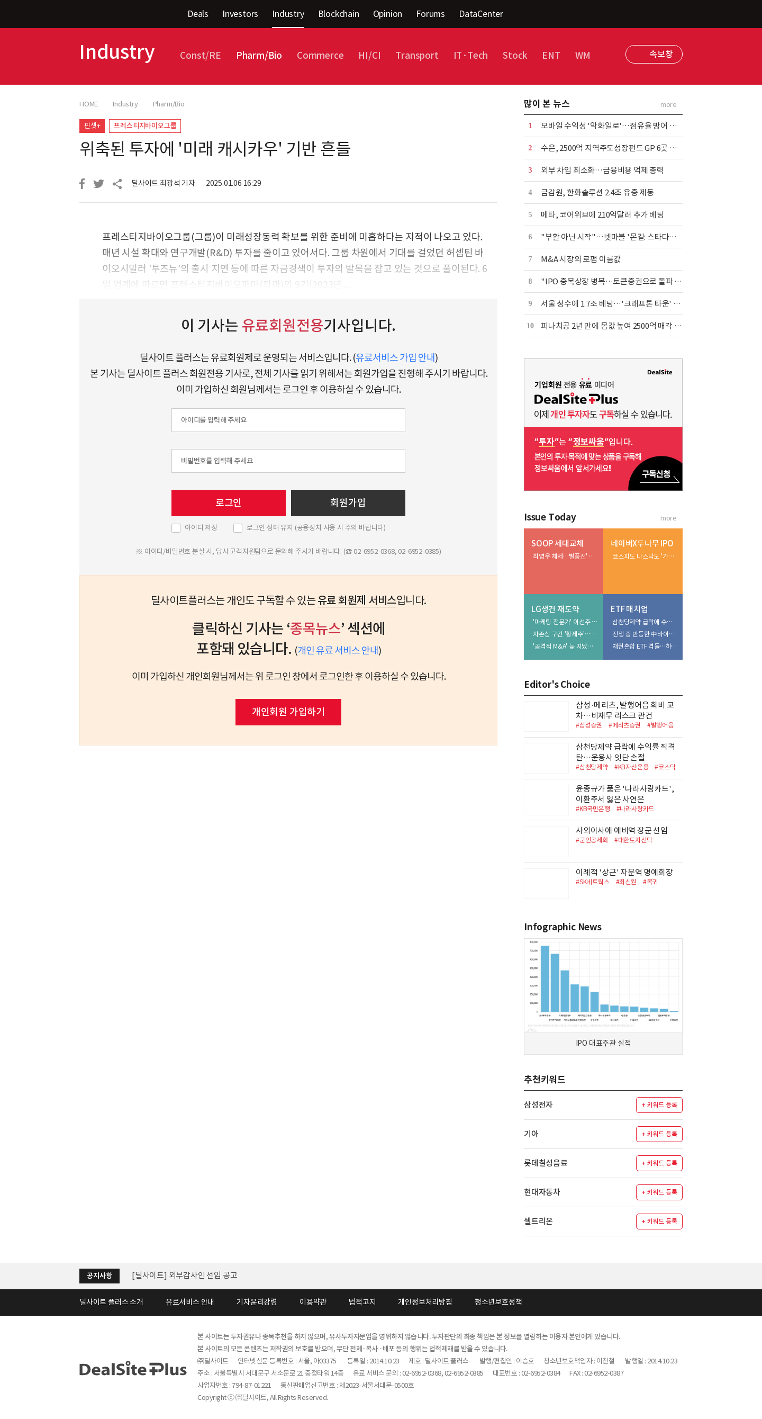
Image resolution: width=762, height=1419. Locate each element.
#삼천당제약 (592, 767)
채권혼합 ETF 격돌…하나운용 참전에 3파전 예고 (645, 646)
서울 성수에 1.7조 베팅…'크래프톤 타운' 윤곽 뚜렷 (622, 304)
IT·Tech (470, 55)
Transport (416, 55)
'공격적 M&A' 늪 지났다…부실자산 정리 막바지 (565, 646)
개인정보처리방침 (425, 1302)
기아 (531, 1134)
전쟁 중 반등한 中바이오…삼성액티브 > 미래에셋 (645, 634)
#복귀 (650, 882)
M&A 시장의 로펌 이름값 (581, 259)
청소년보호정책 (498, 1302)
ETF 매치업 (629, 609)
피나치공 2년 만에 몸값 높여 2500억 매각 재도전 (618, 326)
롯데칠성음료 (546, 1163)
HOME (88, 104)
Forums (430, 13)
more (668, 104)
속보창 (661, 54)
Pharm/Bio (259, 55)
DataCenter (481, 13)
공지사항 (99, 1275)
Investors (240, 13)
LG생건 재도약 (555, 609)
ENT (551, 55)
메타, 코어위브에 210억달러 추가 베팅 (602, 215)
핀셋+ (92, 125)
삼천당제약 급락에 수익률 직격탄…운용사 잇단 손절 (645, 621)
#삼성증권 (589, 725)
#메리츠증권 (625, 725)
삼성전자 (538, 1105)
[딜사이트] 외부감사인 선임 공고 (184, 1275)
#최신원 (626, 882)
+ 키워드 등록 (659, 1105)
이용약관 (313, 1302)
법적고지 (362, 1302)
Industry (288, 13)
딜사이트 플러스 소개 (111, 1302)
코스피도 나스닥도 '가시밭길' (645, 556)
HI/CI (369, 55)
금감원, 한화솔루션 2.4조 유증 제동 (597, 192)
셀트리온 (538, 1221)
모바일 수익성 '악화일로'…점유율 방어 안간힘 (616, 126)
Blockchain (338, 13)
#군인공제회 (592, 840)
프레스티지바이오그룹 (145, 125)
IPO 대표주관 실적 (603, 1043)
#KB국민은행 (593, 809)
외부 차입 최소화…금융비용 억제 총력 (602, 170)
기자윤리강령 (257, 1302)
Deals (197, 13)
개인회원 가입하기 (288, 712)
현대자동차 (542, 1192)
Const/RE (200, 55)
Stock (515, 55)
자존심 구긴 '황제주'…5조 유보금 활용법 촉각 (565, 634)
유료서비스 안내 (190, 1302)
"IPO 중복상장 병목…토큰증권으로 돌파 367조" (619, 281)
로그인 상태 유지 (316, 528)
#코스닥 (665, 767)
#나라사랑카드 (635, 809)
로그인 (228, 503)
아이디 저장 (201, 528)
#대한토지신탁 (633, 840)
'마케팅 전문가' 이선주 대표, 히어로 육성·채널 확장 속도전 (565, 621)
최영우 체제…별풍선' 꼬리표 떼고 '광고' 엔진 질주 (565, 556)
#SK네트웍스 (593, 882)
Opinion (388, 13)
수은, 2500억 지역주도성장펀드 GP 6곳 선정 (612, 148)
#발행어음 (660, 725)
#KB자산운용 (631, 767)
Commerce (320, 55)
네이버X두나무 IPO (642, 543)
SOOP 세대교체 (557, 543)
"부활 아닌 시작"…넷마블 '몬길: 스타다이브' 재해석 (625, 237)
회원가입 (348, 503)
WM (583, 55)
